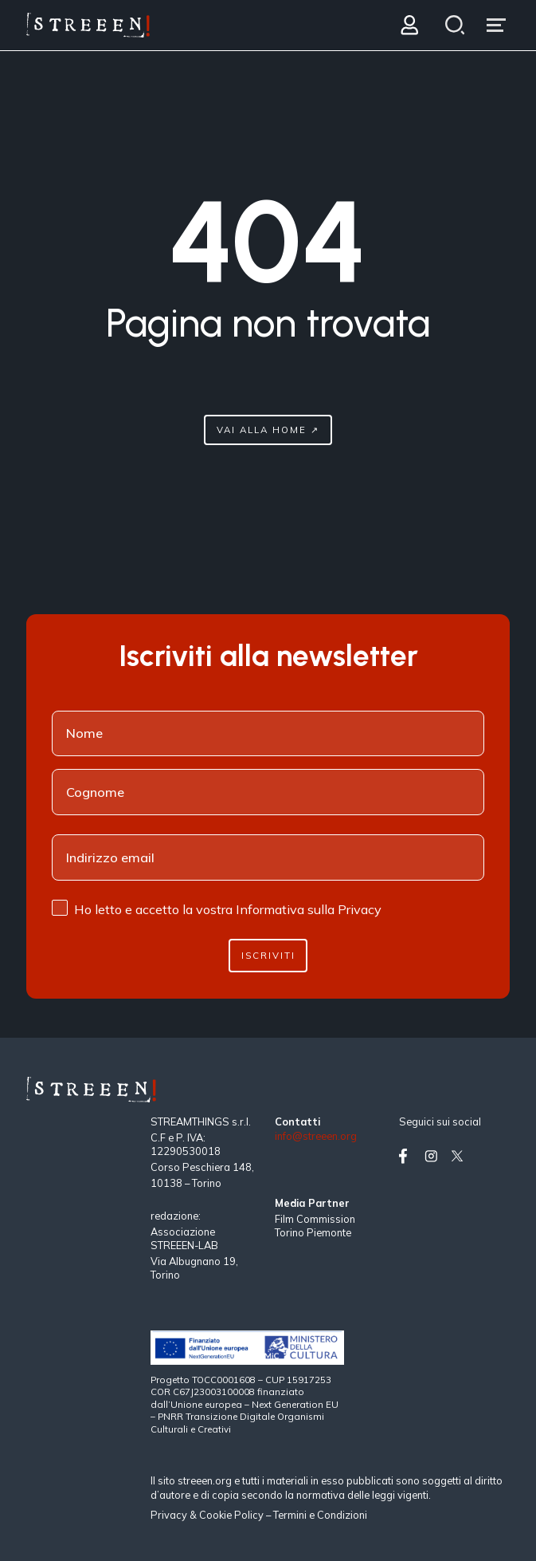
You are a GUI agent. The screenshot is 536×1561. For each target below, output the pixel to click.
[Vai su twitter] (460, 1156)
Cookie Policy (231, 1514)
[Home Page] (88, 25)
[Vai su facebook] (408, 1156)
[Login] (409, 25)
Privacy (170, 1514)
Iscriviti (268, 955)
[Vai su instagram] (434, 1156)
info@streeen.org (316, 1136)
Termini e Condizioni (320, 1514)
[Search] (454, 25)
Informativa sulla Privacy (308, 909)
